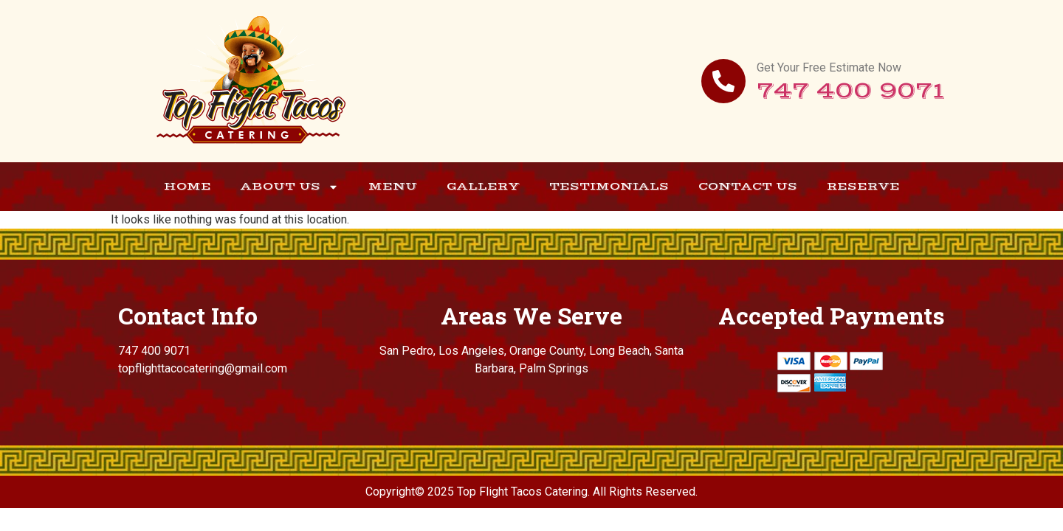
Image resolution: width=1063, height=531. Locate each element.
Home (187, 186)
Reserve (863, 186)
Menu (392, 186)
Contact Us (747, 186)
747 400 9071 (851, 91)
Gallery (483, 186)
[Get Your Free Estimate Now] (723, 81)
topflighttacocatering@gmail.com (202, 368)
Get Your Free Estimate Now (829, 67)
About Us (290, 187)
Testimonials (609, 186)
